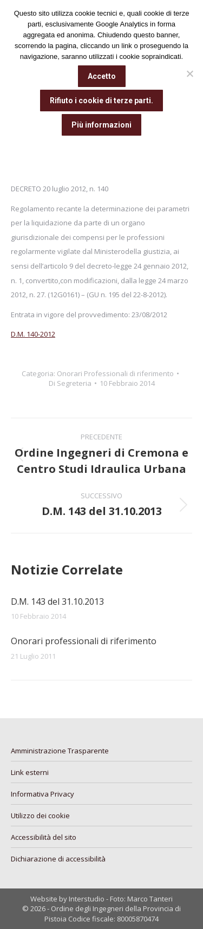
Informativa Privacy (42, 794)
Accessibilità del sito (43, 837)
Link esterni (30, 772)
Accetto (102, 76)
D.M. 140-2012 (33, 334)
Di (70, 383)
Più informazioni (101, 125)
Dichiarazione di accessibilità (58, 859)
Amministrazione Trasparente (60, 751)
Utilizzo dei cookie (40, 815)
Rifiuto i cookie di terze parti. (101, 100)
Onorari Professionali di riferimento (115, 373)
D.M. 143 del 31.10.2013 (57, 601)
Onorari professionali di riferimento (83, 641)
